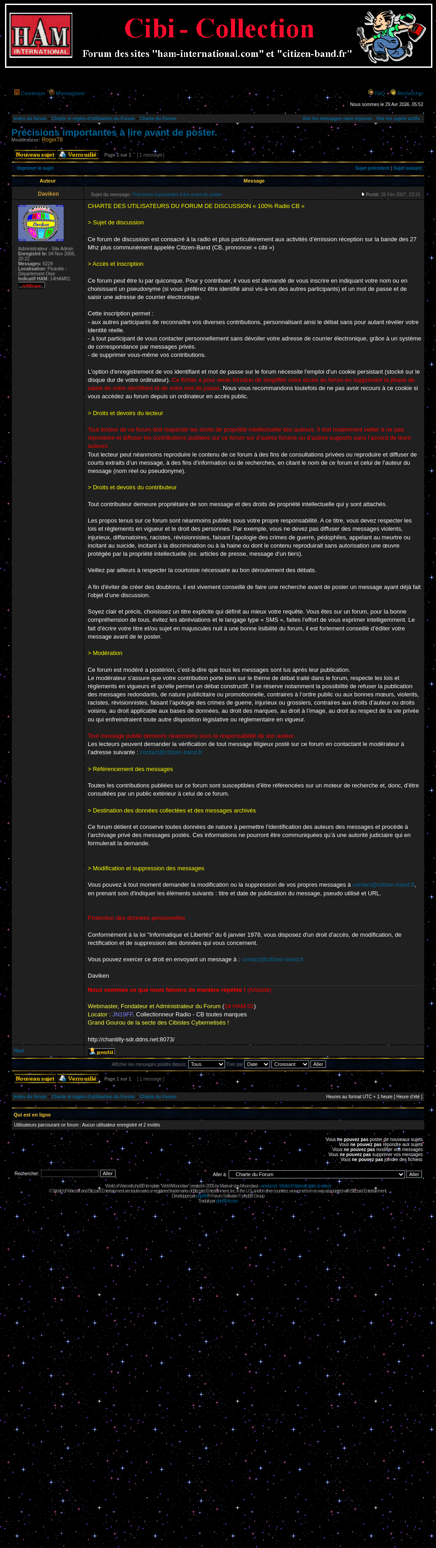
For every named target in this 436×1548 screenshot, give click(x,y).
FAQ (380, 93)
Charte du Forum (158, 118)
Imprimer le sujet (35, 168)
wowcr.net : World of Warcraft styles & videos (296, 1185)
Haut (19, 1050)
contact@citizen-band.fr (171, 752)
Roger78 (52, 140)
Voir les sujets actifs (398, 118)
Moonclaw (248, 1185)
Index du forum (30, 118)
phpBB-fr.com (227, 1200)
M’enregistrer (70, 93)
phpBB (201, 1195)
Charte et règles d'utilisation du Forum (93, 118)
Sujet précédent (373, 168)
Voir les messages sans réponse (337, 118)
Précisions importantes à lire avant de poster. (114, 132)
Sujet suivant (407, 168)
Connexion (33, 93)
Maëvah (226, 1185)
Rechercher (410, 93)
